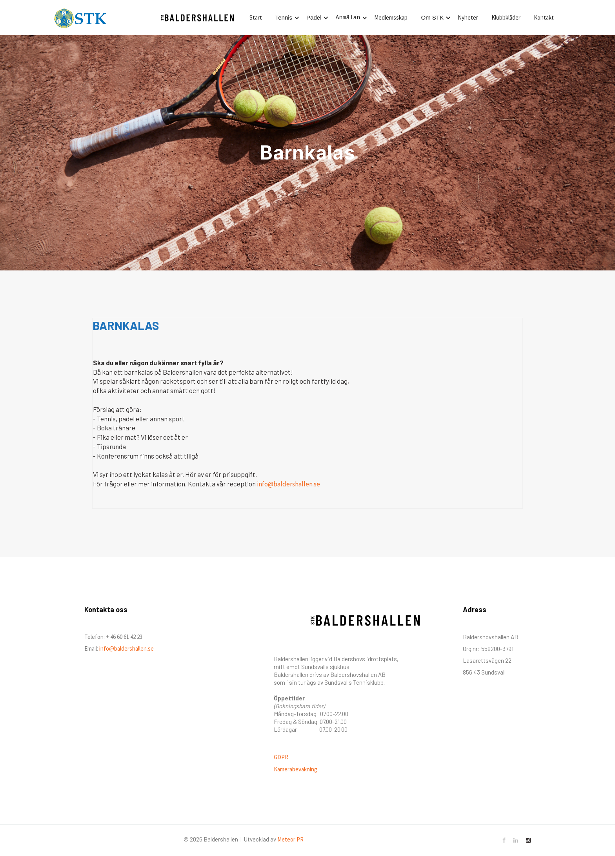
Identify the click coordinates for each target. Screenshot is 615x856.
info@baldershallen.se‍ (126, 648)
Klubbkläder (505, 17)
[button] (286, 17)
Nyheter (468, 17)
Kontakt (544, 17)
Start (255, 17)
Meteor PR (290, 839)
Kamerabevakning (295, 769)
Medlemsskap (391, 17)
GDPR (281, 757)
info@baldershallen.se (288, 484)
